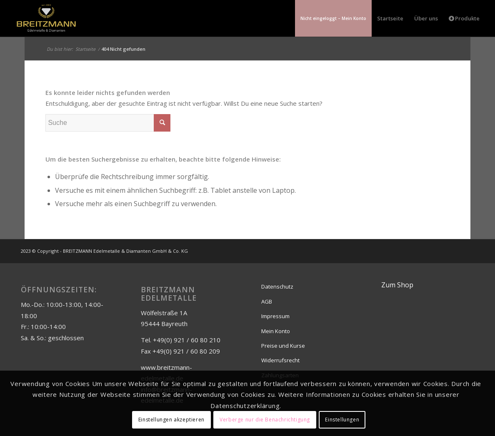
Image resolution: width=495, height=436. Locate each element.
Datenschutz (277, 286)
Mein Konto (275, 331)
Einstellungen (342, 419)
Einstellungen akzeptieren (171, 419)
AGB (266, 301)
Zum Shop (397, 284)
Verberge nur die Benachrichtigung (265, 419)
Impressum (275, 316)
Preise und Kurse (283, 345)
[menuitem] (333, 18)
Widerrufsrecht (280, 360)
